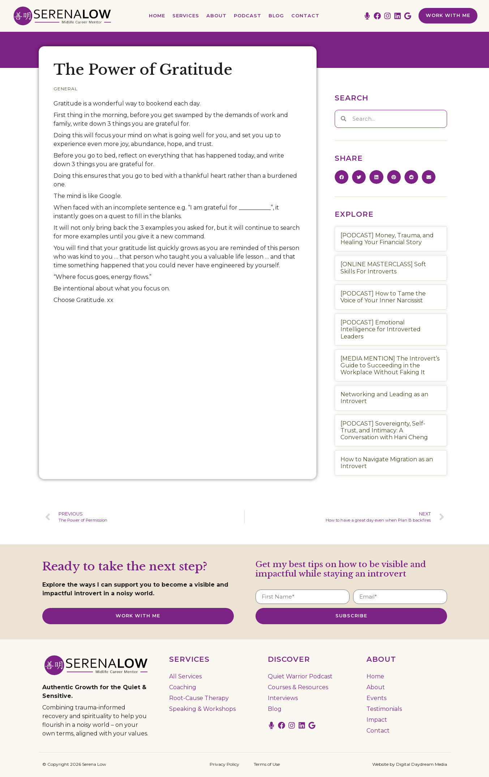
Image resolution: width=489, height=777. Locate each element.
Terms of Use (267, 763)
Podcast (247, 15)
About (216, 15)
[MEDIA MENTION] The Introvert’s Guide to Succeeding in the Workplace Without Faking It (389, 365)
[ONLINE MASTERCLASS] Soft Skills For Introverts (383, 268)
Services (185, 15)
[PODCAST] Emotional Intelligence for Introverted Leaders (380, 329)
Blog (276, 15)
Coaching (182, 686)
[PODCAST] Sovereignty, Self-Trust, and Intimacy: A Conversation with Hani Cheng (384, 430)
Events (376, 697)
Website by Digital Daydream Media (409, 763)
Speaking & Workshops (202, 708)
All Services (185, 675)
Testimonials (384, 708)
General (65, 88)
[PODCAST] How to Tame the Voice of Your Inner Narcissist (383, 297)
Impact (376, 719)
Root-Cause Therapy (199, 697)
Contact (305, 15)
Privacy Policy (224, 763)
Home (157, 15)
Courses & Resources (298, 686)
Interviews (283, 697)
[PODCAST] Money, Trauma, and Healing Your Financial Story (387, 239)
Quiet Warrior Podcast (300, 675)
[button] (341, 177)
